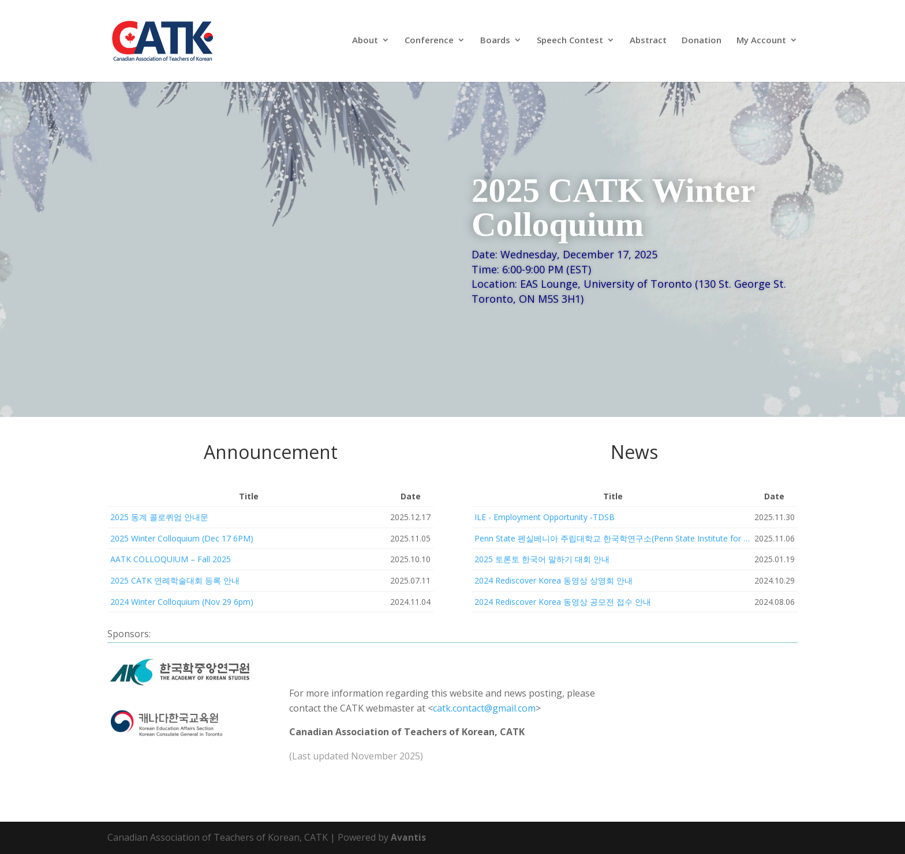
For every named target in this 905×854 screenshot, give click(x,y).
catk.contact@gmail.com (484, 708)
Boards (495, 43)
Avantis (408, 837)
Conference (429, 43)
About (365, 43)
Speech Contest (570, 43)
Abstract (648, 43)
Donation (701, 43)
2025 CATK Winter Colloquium (613, 207)
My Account (761, 43)
